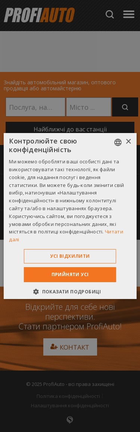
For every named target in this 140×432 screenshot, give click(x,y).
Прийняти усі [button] (70, 274)
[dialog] (70, 216)
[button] (70, 291)
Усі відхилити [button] (70, 256)
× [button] (128, 142)
